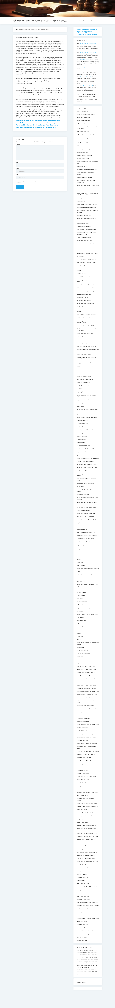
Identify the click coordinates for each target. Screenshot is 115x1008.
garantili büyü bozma (94, 959)
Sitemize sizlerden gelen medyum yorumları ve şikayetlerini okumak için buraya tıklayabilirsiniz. (85, 20)
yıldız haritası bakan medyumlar (85, 950)
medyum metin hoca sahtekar (85, 959)
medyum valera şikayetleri (87, 971)
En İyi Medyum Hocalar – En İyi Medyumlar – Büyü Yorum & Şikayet (38, 20)
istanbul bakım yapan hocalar (89, 969)
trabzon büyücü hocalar (80, 969)
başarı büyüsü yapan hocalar (84, 965)
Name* (17, 162)
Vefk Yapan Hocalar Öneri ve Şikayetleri (88, 43)
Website (18, 174)
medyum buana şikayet (94, 967)
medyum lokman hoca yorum (81, 957)
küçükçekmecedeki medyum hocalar (83, 961)
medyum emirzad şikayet (87, 954)
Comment (18, 144)
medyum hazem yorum (86, 973)
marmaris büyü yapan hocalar (86, 952)
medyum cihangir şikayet (93, 961)
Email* (17, 168)
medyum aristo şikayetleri (90, 963)
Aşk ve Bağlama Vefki (84, 59)
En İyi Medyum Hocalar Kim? (86, 67)
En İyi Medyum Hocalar (81, 982)
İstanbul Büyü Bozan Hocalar (27, 38)
